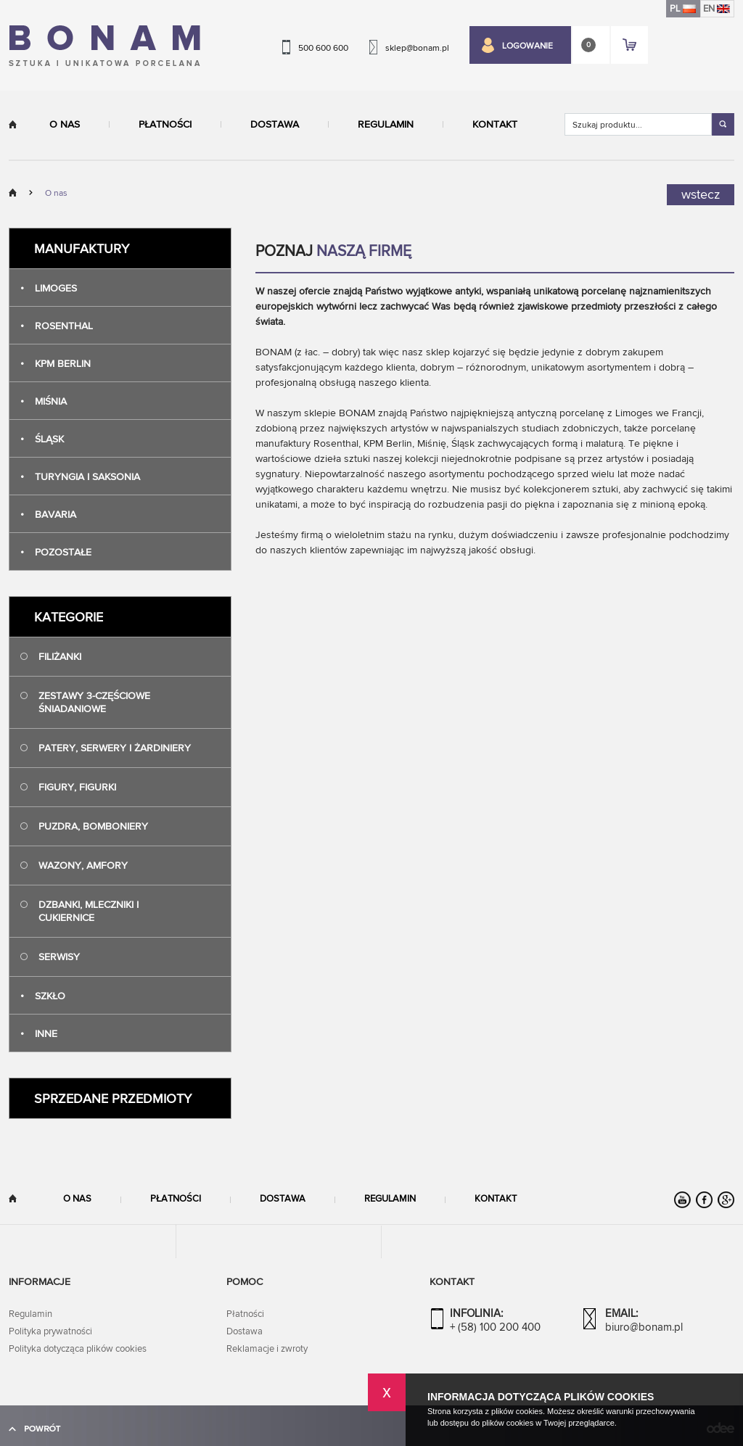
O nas (64, 125)
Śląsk (42, 439)
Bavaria (48, 514)
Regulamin (386, 125)
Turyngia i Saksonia (80, 477)
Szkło (42, 996)
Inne (38, 1034)
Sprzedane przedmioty (113, 1099)
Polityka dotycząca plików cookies (78, 1349)
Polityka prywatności (50, 1331)
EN (716, 9)
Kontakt (494, 125)
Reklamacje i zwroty (267, 1349)
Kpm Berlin (55, 364)
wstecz (700, 194)
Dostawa (274, 125)
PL (683, 9)
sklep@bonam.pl (417, 48)
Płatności (165, 125)
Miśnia (43, 401)
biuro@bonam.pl (644, 1327)
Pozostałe (55, 552)
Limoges (48, 288)
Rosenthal (56, 326)
